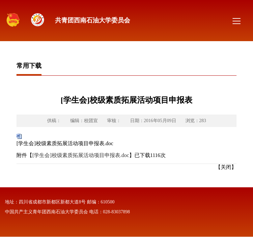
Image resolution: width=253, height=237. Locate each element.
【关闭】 (226, 167)
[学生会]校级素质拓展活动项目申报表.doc (64, 143)
